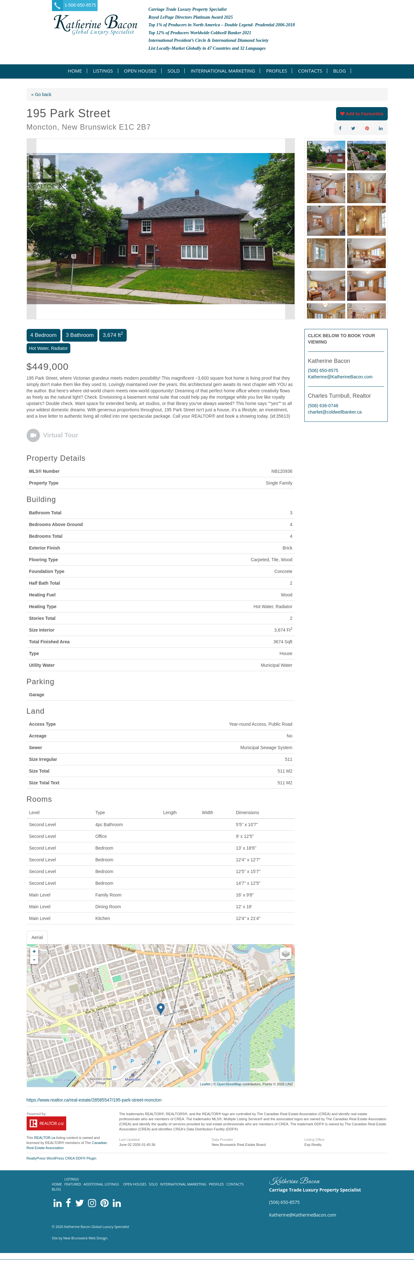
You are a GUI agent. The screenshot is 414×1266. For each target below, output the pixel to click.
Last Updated (129, 1139)
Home (75, 70)
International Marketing (223, 70)
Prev (31, 228)
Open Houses (140, 70)
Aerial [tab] (37, 937)
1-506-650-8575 (80, 5)
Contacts (310, 70)
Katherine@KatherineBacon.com (340, 376)
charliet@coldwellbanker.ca (335, 412)
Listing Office (314, 1139)
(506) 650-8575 (323, 370)
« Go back (41, 94)
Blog (339, 70)
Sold (174, 70)
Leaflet (205, 1084)
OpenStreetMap (229, 1084)
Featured (72, 1184)
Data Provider (222, 1139)
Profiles (276, 70)
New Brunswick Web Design (85, 1238)
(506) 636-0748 (323, 405)
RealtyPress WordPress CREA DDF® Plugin (62, 1158)
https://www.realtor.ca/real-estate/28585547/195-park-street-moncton (94, 1099)
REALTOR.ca (44, 1138)
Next (290, 228)
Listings (103, 70)
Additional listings (101, 1184)
